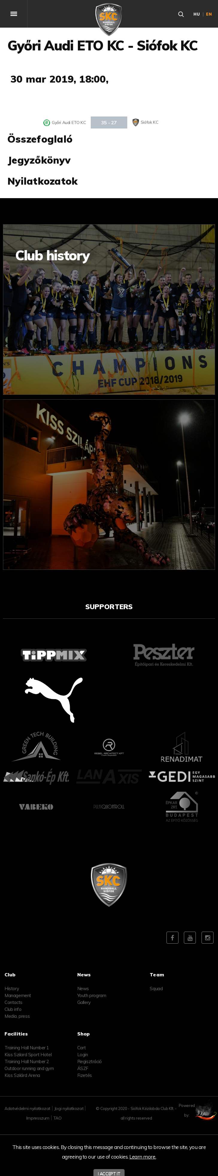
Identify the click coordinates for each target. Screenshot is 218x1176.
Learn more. (142, 1156)
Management (17, 995)
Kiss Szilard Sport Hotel (28, 1054)
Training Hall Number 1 (26, 1048)
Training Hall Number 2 (26, 1061)
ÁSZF (82, 1068)
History (11, 988)
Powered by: (200, 1110)
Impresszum (38, 1118)
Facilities (16, 1034)
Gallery (84, 1002)
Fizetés (84, 1075)
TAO (57, 1118)
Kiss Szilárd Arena (22, 1075)
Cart (81, 1048)
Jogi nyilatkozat (68, 1108)
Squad (156, 988)
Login (82, 1054)
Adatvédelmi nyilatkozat (27, 1108)
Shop (83, 1034)
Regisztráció (89, 1061)
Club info (12, 1009)
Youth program (91, 995)
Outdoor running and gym (29, 1068)
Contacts (13, 1002)
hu (196, 14)
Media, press (17, 1016)
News (83, 988)
